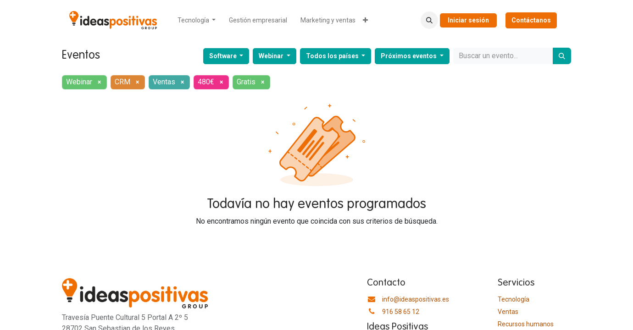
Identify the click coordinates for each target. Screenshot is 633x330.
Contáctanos (531, 20)
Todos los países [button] (333, 56)
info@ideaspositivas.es (415, 299)
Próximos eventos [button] (409, 56)
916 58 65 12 (400, 311)
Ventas (508, 311)
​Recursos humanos (526, 324)
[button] (429, 20)
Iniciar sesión (468, 20)
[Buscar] (562, 56)
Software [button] (223, 56)
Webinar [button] (272, 56)
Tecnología (513, 299)
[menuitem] (197, 20)
